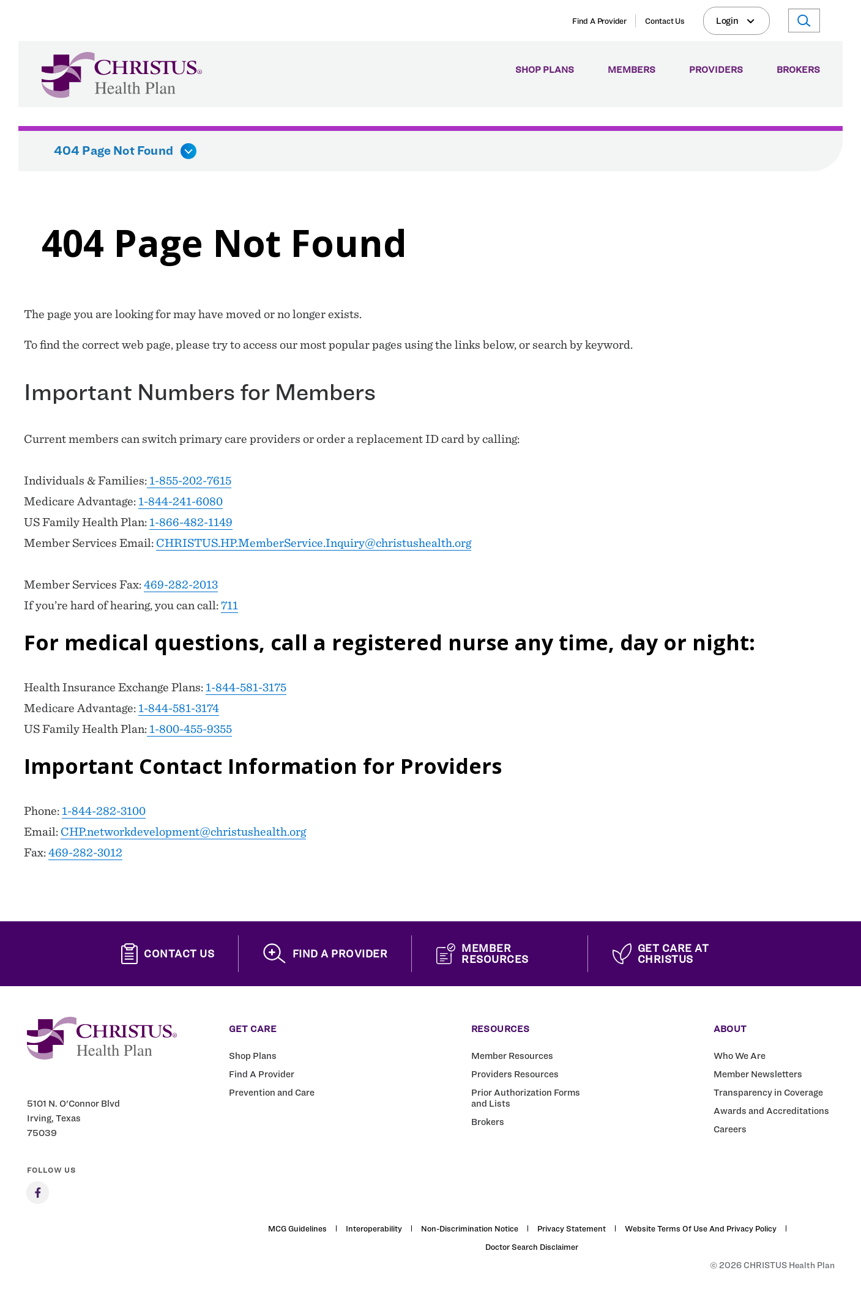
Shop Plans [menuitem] (544, 70)
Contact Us (665, 21)
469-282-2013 (181, 584)
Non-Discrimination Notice (469, 1228)
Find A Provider (599, 21)
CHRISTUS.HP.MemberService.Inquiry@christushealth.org (313, 542)
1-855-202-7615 (189, 480)
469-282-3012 (85, 852)
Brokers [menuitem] (798, 70)
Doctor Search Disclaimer (531, 1247)
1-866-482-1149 (191, 521)
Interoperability (374, 1228)
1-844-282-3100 (104, 810)
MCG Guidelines (297, 1228)
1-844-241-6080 (180, 501)
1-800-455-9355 (189, 728)
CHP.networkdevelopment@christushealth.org (183, 831)
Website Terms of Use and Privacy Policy (701, 1228)
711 (229, 605)
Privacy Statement (571, 1228)
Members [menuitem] (631, 70)
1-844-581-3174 (178, 707)
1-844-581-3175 (246, 687)
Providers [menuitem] (716, 70)
